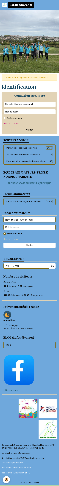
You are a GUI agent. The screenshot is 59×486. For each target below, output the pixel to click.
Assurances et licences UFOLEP (16, 468)
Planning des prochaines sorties (29, 148)
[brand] (18, 5)
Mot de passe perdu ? (11, 124)
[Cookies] (6, 479)
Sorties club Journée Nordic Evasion (29, 154)
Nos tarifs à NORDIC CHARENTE (16, 473)
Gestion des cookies (29, 482)
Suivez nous (11, 390)
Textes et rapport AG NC (13, 463)
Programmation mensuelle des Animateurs (29, 161)
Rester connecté (14, 118)
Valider (29, 129)
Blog (8, 345)
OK (52, 266)
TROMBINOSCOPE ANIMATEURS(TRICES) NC (29, 183)
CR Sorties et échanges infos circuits (29, 201)
